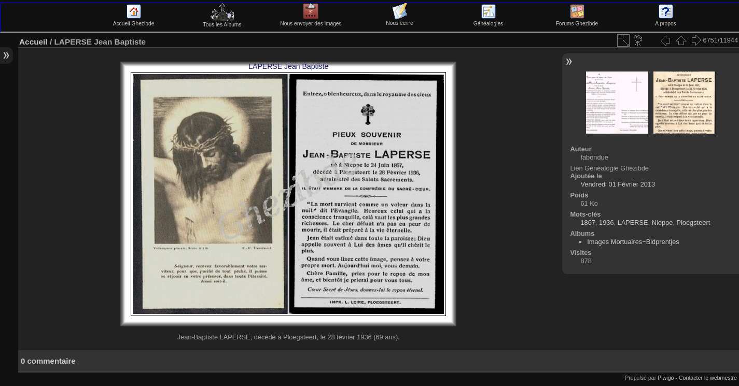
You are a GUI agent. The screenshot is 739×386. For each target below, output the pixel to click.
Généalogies (488, 20)
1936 (606, 222)
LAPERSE (633, 222)
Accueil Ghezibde (134, 20)
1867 (587, 222)
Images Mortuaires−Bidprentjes (633, 242)
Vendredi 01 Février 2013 (617, 184)
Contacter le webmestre (708, 378)
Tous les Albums (222, 21)
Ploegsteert (693, 222)
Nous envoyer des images (310, 20)
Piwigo (666, 378)
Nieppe (662, 222)
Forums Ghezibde (577, 20)
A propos (665, 20)
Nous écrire (399, 20)
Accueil (33, 41)
